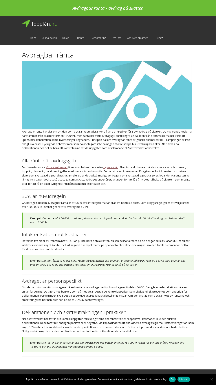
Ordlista (116, 38)
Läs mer (183, 379)
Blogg (159, 38)
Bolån (67, 38)
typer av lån (110, 167)
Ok (172, 379)
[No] (211, 379)
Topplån (40, 23)
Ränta (82, 38)
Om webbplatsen (139, 38)
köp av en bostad (56, 167)
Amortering (99, 38)
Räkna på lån (49, 38)
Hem (33, 38)
